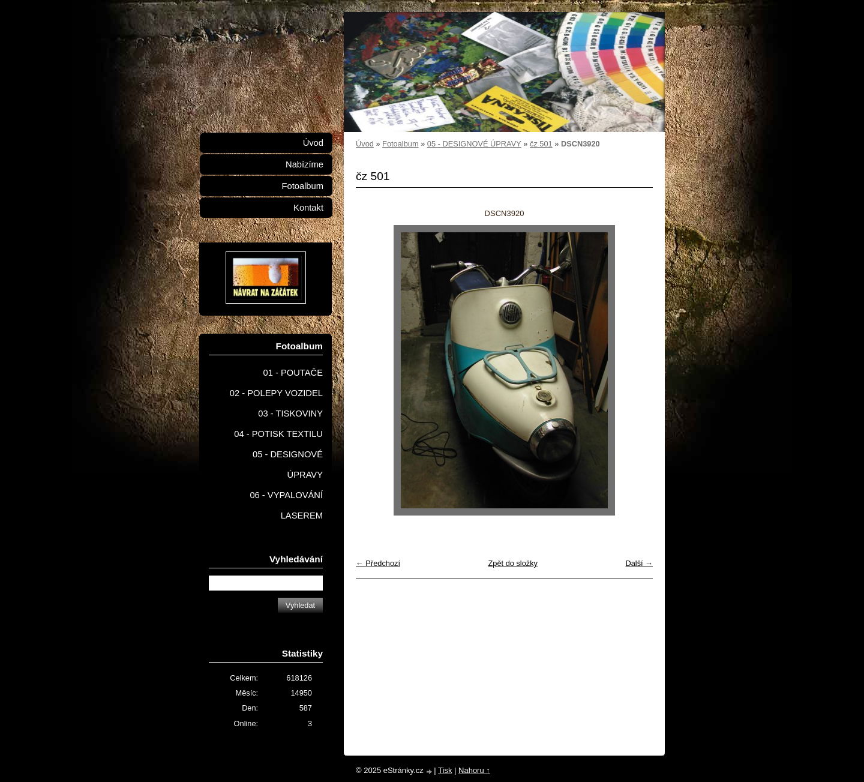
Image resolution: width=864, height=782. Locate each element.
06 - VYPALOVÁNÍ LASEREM (286, 505)
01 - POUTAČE (293, 372)
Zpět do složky (513, 563)
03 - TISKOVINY (290, 413)
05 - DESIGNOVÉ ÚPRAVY (474, 143)
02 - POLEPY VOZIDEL (276, 393)
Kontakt (308, 207)
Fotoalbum (400, 143)
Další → (639, 563)
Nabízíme (304, 164)
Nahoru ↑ (474, 770)
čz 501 (541, 143)
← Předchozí (378, 563)
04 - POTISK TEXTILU (278, 434)
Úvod (365, 143)
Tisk (445, 770)
